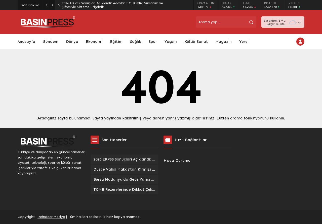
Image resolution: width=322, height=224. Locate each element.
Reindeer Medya (51, 217)
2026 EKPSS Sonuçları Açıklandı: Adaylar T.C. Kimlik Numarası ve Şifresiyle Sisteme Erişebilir (112, 5)
